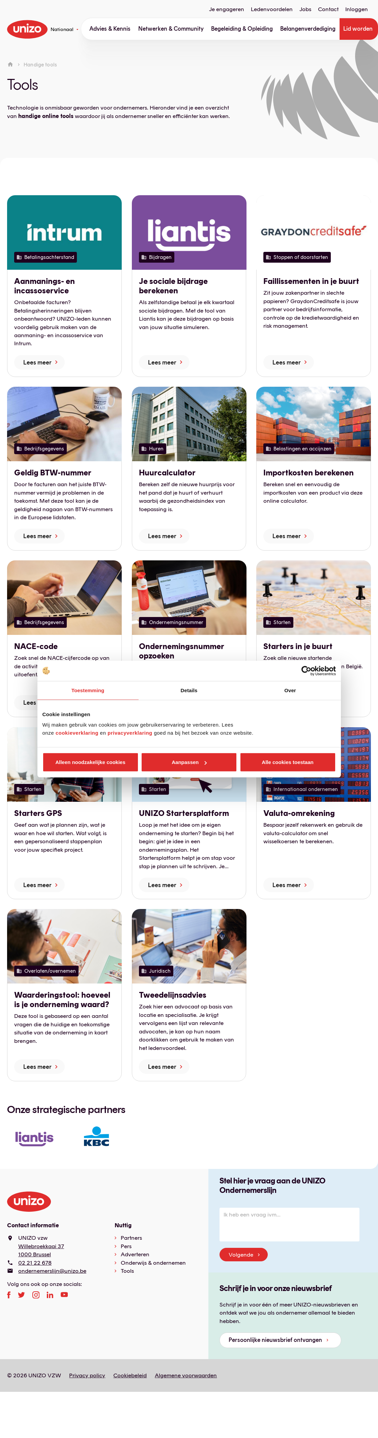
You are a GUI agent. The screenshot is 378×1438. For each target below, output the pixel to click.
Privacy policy (87, 1375)
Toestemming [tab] (88, 690)
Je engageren (226, 9)
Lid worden (358, 28)
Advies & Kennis (109, 28)
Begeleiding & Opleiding (242, 28)
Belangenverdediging (308, 28)
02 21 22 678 (35, 1262)
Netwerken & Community (171, 28)
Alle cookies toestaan (287, 762)
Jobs (305, 9)
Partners (131, 1237)
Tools (127, 1270)
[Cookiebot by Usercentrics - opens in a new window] (306, 671)
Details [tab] (189, 690)
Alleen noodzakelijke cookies (90, 762)
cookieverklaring (77, 733)
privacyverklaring (130, 733)
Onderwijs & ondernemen (153, 1262)
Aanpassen (189, 762)
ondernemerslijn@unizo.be (52, 1270)
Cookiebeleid (130, 1375)
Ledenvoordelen (272, 9)
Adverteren (135, 1254)
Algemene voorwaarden (186, 1375)
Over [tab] (290, 690)
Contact (328, 9)
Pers (126, 1246)
